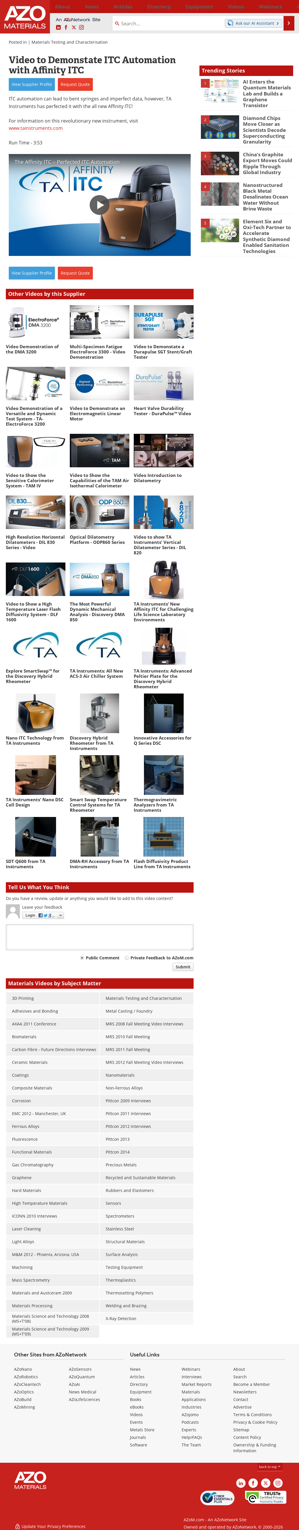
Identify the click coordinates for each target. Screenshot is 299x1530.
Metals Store (142, 1429)
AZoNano (23, 1369)
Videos (136, 1414)
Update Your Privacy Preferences (50, 1522)
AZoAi (74, 1384)
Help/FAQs (192, 1437)
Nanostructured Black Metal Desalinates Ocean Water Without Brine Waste (267, 182)
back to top (270, 1466)
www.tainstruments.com (36, 128)
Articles (137, 1376)
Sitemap (241, 1429)
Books (135, 1399)
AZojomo (190, 1414)
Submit (183, 967)
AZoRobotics (26, 1376)
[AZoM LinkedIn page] (58, 27)
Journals (138, 1437)
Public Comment (102, 958)
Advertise (242, 1407)
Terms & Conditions (252, 1414)
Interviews (192, 1376)
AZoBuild (23, 1399)
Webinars (191, 1369)
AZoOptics (24, 1392)
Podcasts (190, 1422)
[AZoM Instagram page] (81, 27)
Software (138, 1445)
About (239, 1369)
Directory (134, 6)
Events (136, 1422)
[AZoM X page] (74, 27)
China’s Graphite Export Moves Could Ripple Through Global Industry (267, 152)
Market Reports (197, 1384)
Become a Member (251, 1384)
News (135, 1369)
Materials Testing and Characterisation (70, 42)
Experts (189, 1429)
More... (286, 6)
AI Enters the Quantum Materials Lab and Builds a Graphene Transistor (265, 89)
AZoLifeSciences (84, 1399)
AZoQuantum (82, 1376)
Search (240, 1376)
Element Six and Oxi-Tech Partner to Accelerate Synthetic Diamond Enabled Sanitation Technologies (266, 217)
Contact (240, 1399)
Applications (194, 1399)
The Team (191, 1445)
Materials (191, 1392)
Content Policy (247, 1437)
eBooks (137, 1407)
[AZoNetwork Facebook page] (66, 27)
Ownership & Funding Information (254, 1447)
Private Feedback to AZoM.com (162, 958)
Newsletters (245, 1392)
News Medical (82, 1392)
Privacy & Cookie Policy (255, 1422)
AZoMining (24, 1407)
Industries (191, 1407)
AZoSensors (80, 1369)
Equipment (141, 1392)
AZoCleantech (27, 1384)
